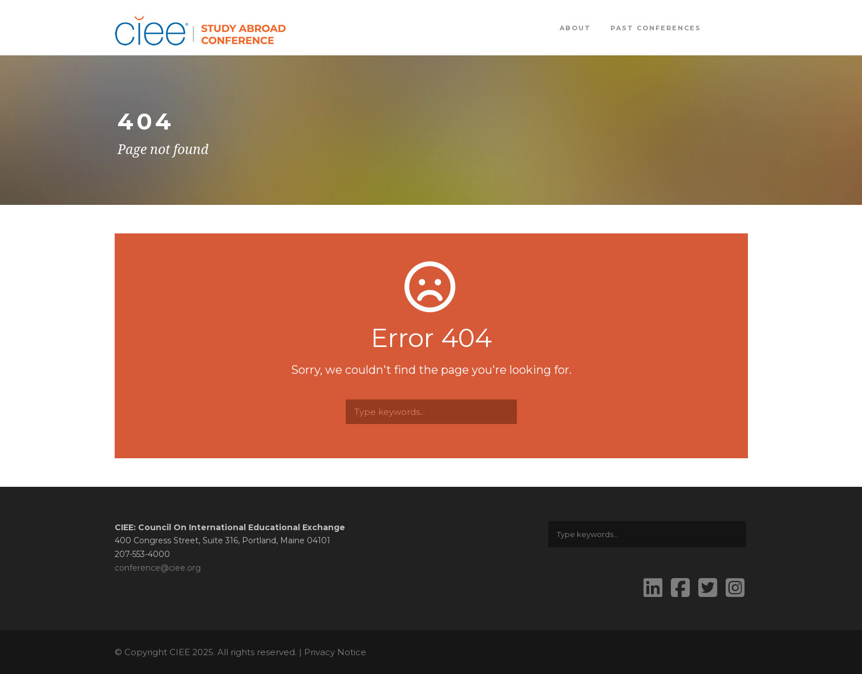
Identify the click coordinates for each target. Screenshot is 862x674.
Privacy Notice (335, 652)
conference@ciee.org (158, 568)
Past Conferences (655, 28)
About (575, 28)
